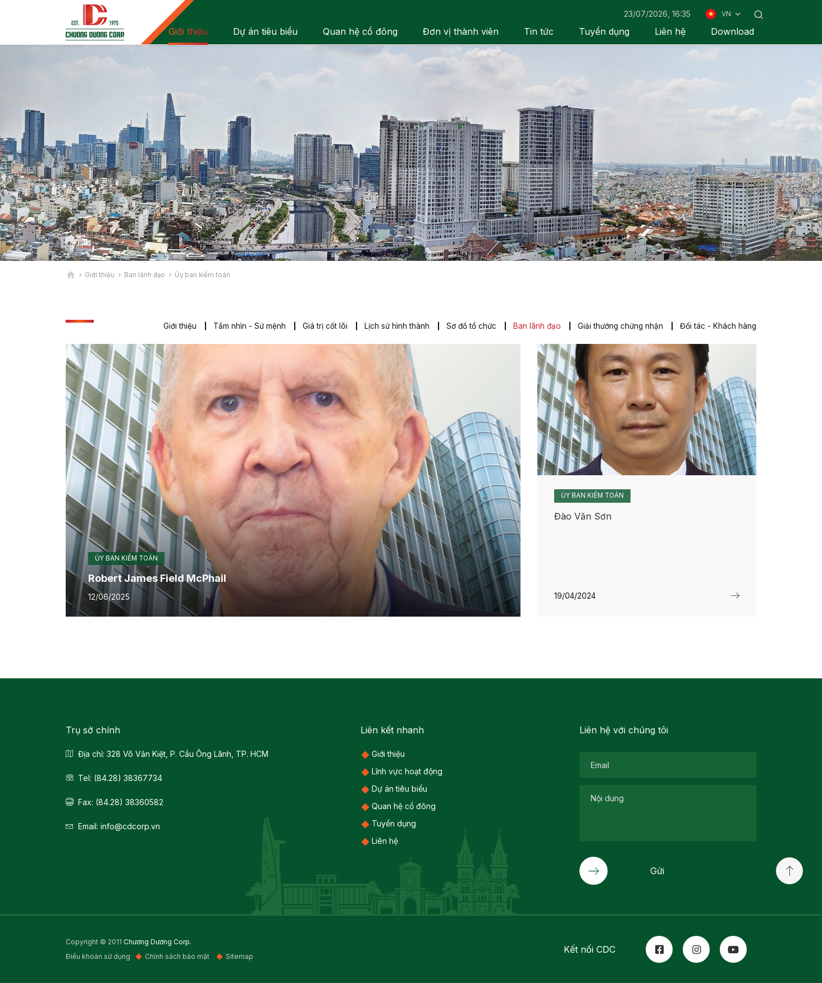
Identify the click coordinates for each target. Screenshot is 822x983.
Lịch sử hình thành (392, 325)
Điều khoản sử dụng (98, 957)
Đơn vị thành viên (461, 31)
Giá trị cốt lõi (320, 325)
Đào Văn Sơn (582, 516)
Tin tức (539, 31)
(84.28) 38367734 (128, 778)
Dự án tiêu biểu (265, 31)
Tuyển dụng (604, 31)
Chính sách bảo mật (178, 957)
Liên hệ (670, 31)
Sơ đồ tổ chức (467, 325)
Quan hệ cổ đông (360, 31)
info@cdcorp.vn (130, 826)
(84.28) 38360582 (129, 802)
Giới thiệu (173, 325)
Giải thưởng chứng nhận (619, 325)
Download (732, 31)
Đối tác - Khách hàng (717, 325)
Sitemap (239, 957)
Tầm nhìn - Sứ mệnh (244, 325)
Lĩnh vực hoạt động (407, 771)
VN (732, 14)
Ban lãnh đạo (534, 325)
